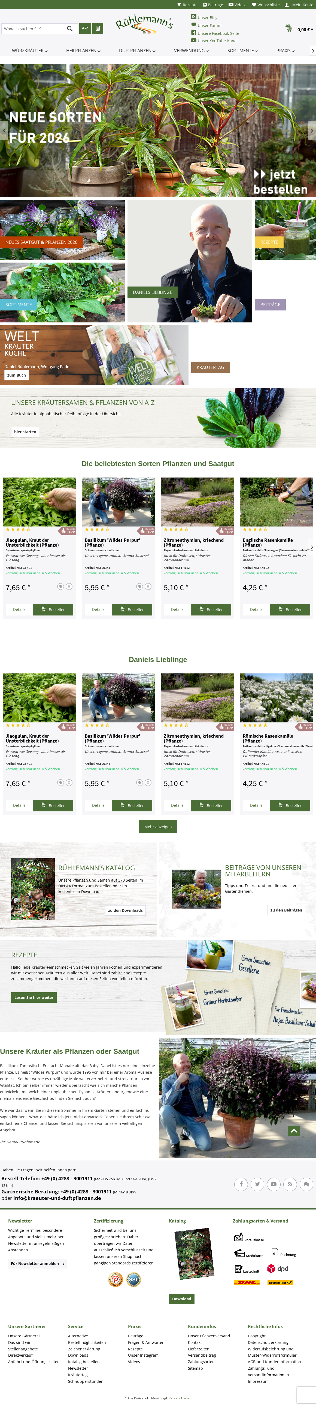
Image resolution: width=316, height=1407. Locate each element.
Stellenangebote (23, 1348)
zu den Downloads (125, 910)
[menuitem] (187, 4)
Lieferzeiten (198, 1348)
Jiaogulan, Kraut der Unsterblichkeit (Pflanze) (32, 543)
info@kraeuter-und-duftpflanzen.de (57, 1198)
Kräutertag (78, 1374)
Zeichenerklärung (84, 1348)
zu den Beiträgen (286, 910)
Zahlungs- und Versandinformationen (268, 1371)
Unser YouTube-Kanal (214, 40)
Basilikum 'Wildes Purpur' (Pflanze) (112, 543)
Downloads (78, 1355)
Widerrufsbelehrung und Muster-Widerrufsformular (272, 1352)
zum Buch (16, 375)
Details (19, 609)
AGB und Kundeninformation (274, 1361)
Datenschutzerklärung (268, 1342)
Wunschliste (266, 4)
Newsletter (78, 1368)
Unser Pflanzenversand (209, 1335)
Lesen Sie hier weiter (33, 997)
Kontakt (195, 1342)
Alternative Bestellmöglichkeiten (87, 1339)
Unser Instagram (143, 1355)
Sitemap (195, 1368)
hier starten (25, 431)
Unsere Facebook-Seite (215, 33)
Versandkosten (180, 1398)
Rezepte (187, 4)
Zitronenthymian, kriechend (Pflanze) (194, 543)
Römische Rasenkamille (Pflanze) (268, 739)
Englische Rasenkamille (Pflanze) (268, 543)
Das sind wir (19, 1342)
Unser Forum (206, 25)
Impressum (258, 1381)
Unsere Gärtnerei (24, 1335)
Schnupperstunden (86, 1381)
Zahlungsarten (201, 1361)
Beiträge (213, 4)
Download (181, 1298)
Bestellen (53, 609)
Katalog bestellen (84, 1361)
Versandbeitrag (202, 1355)
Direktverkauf (20, 1355)
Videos (238, 4)
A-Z (85, 27)
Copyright (257, 1335)
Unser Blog (204, 17)
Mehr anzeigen (158, 826)
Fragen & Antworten (146, 1342)
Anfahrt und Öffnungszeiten (34, 1361)
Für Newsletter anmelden (38, 1263)
